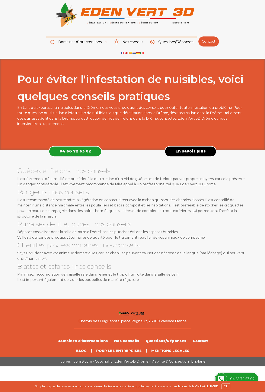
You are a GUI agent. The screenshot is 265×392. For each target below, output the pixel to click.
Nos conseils (132, 42)
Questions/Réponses (175, 42)
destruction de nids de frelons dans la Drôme (119, 118)
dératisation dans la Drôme (145, 113)
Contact (208, 41)
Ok (226, 386)
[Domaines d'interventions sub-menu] (107, 42)
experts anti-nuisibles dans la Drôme (67, 108)
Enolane (198, 361)
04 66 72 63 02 (75, 151)
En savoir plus (190, 151)
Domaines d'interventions (80, 42)
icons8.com (82, 361)
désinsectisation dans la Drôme (196, 113)
